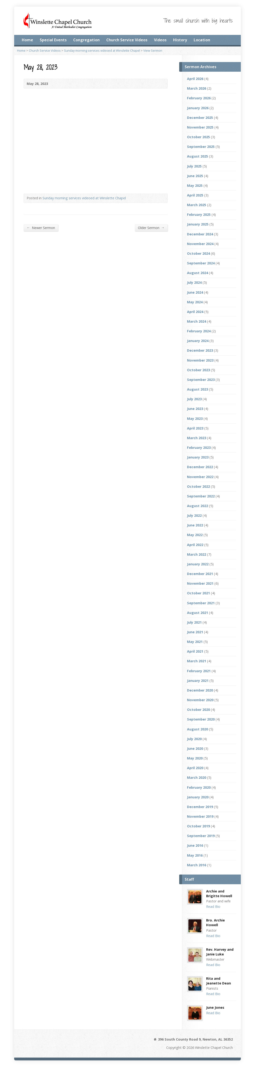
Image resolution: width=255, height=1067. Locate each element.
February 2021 (199, 671)
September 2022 (201, 496)
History (180, 39)
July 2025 (194, 166)
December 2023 (200, 350)
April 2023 (195, 428)
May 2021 (195, 641)
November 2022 (200, 477)
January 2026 (197, 108)
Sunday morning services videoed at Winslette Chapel (102, 50)
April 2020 (195, 768)
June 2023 (195, 408)
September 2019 (201, 836)
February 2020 (199, 787)
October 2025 (198, 137)
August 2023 (197, 389)
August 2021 (197, 612)
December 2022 (200, 467)
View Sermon (152, 50)
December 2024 (200, 234)
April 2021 (195, 651)
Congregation (86, 39)
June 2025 (195, 176)
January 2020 (197, 797)
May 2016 (195, 855)
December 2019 (200, 806)
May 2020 (195, 758)
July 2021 (194, 622)
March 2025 (196, 205)
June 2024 (195, 292)
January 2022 (197, 564)
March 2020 (196, 777)
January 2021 (197, 680)
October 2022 (198, 486)
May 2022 (195, 535)
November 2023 (200, 360)
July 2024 (194, 282)
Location (202, 39)
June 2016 (195, 845)
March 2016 (196, 865)
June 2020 (195, 748)
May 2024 (195, 302)
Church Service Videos (126, 39)
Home (27, 39)
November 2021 (200, 583)
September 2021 (201, 603)
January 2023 (197, 457)
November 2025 (200, 127)
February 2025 (199, 214)
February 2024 (199, 331)
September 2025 (201, 146)
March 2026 (196, 88)
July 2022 (194, 515)
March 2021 (196, 661)
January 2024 (197, 340)
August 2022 (197, 506)
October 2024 (198, 253)
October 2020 (198, 709)
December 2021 (200, 573)
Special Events (53, 39)
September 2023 (201, 379)
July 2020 (194, 739)
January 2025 (197, 224)
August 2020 (197, 729)
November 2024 (200, 244)
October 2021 (198, 593)
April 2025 (195, 195)
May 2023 (195, 418)
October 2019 (198, 826)
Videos (160, 39)
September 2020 (201, 719)
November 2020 (200, 700)
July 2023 (194, 399)
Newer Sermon (41, 227)
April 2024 (195, 311)
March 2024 (196, 321)
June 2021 (195, 632)
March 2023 (196, 438)
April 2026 (195, 78)
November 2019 (200, 816)
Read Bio (213, 906)
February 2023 (199, 447)
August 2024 (197, 273)
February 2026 (199, 98)
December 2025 (200, 117)
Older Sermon (151, 227)
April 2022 (195, 544)
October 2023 (198, 370)
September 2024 (201, 263)
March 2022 (196, 554)
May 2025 (195, 185)
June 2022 (195, 525)
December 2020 (200, 690)
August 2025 (197, 156)
